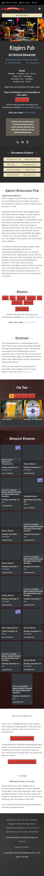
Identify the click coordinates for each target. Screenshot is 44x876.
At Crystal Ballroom (22, 54)
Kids (13, 298)
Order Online (22, 100)
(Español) (21, 827)
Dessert (21, 298)
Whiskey (31, 298)
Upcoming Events (22, 153)
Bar (39, 298)
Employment (11, 827)
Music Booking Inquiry (26, 823)
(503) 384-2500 (29, 322)
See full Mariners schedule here (22, 761)
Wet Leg (10, 164)
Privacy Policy (31, 827)
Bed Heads (25, 3)
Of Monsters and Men (16, 159)
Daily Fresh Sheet (22, 847)
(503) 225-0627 (13, 62)
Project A (22, 841)
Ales (17, 396)
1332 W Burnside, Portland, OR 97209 (22, 59)
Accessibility (12, 831)
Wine (24, 396)
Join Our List (23, 819)
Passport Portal (9, 3)
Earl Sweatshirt (13, 174)
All (11, 396)
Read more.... (28, 371)
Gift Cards (23, 831)
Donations (33, 831)
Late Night (17, 302)
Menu (5, 298)
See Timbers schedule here (22, 738)
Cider (31, 396)
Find (35, 3)
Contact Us (33, 62)
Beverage (28, 302)
